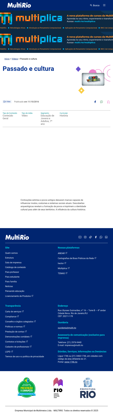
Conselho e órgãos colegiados (20, 321)
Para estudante (12, 277)
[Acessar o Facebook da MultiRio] (95, 237)
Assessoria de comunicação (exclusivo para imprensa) (81, 336)
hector (62, 263)
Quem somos (11, 253)
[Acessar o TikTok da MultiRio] (90, 237)
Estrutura (9, 258)
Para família (11, 281)
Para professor (12, 272)
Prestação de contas (16, 331)
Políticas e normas (15, 326)
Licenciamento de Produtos (19, 296)
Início (7, 59)
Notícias (9, 286)
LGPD (9, 351)
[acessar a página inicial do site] (19, 5)
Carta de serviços (14, 311)
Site (7, 247)
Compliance (12, 316)
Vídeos (15, 59)
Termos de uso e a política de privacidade (24, 356)
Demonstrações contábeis (18, 336)
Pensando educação (14, 291)
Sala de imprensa (13, 262)
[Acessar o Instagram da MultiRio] (85, 237)
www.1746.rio (70, 362)
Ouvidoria (63, 322)
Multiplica (64, 268)
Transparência (13, 305)
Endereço (63, 305)
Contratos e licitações (16, 341)
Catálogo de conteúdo (15, 267)
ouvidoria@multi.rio (67, 328)
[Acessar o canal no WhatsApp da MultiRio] (101, 237)
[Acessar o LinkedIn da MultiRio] (106, 237)
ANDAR (62, 253)
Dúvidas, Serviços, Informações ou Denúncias (82, 351)
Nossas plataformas (68, 247)
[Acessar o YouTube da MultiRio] (80, 237)
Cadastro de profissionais (18, 346)
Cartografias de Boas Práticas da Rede (77, 258)
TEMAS (63, 273)
